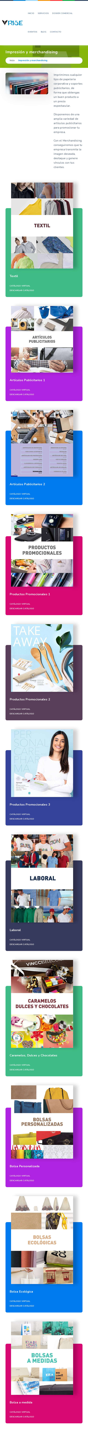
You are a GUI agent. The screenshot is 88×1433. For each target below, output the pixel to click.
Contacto (55, 32)
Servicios (43, 13)
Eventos (32, 32)
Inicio (31, 13)
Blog (43, 32)
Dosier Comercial (62, 13)
